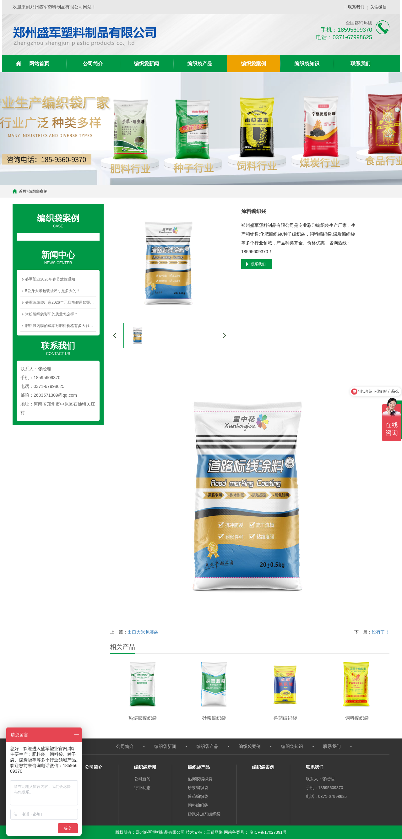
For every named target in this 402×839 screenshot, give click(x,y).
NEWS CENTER (58, 257)
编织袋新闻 (146, 63)
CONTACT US (58, 348)
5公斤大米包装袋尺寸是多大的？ (52, 291)
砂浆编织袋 (198, 787)
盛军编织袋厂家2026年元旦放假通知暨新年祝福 (60, 302)
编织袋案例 (253, 63)
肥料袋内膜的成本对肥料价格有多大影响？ (60, 326)
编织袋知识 (306, 63)
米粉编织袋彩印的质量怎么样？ (51, 314)
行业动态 (142, 787)
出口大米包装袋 (143, 632)
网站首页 (39, 63)
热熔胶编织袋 (200, 778)
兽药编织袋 (198, 796)
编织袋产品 (199, 63)
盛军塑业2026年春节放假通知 (50, 279)
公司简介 (93, 63)
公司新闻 (142, 778)
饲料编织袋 (198, 805)
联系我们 (356, 7)
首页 (22, 191)
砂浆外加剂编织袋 (204, 814)
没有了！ (380, 632)
